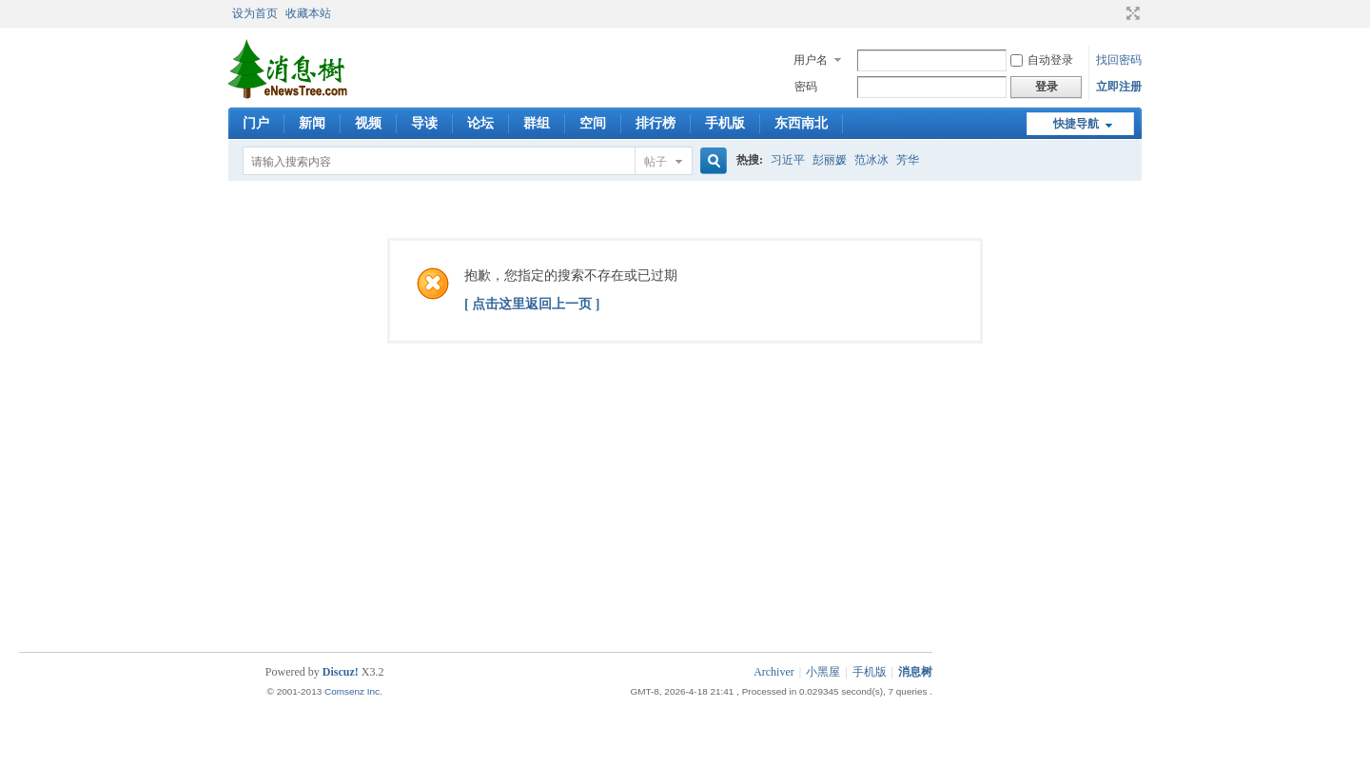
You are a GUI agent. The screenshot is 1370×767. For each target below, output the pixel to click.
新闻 (312, 123)
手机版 (725, 123)
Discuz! (341, 671)
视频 (368, 123)
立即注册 (1119, 86)
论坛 (480, 123)
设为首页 (255, 13)
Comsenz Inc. (353, 691)
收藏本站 (308, 13)
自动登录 (1041, 60)
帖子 (655, 161)
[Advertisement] (689, 590)
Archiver (774, 671)
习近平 (788, 160)
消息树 (915, 671)
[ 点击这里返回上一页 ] (531, 304)
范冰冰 (871, 160)
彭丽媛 (829, 160)
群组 (536, 123)
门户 (256, 123)
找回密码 (1119, 60)
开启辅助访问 (1115, 13)
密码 (805, 86)
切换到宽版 (1131, 13)
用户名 (810, 60)
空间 (592, 123)
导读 (424, 123)
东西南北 (801, 123)
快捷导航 (1076, 123)
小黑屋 (823, 671)
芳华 (907, 160)
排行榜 (655, 123)
